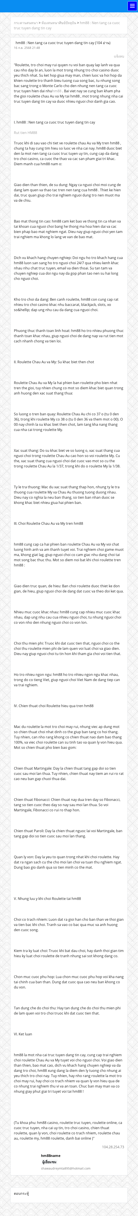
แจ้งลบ (119, 56)
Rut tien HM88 (25, 132)
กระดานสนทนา (26, 22)
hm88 (56, 91)
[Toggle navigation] (132, 6)
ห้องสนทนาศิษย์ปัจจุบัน (58, 22)
